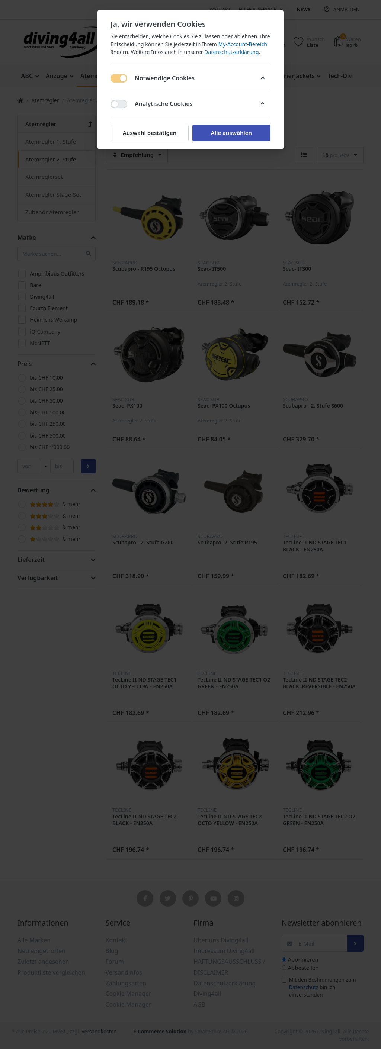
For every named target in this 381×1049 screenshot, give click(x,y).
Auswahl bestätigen (149, 132)
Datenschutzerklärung (231, 51)
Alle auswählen (231, 132)
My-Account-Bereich (242, 44)
